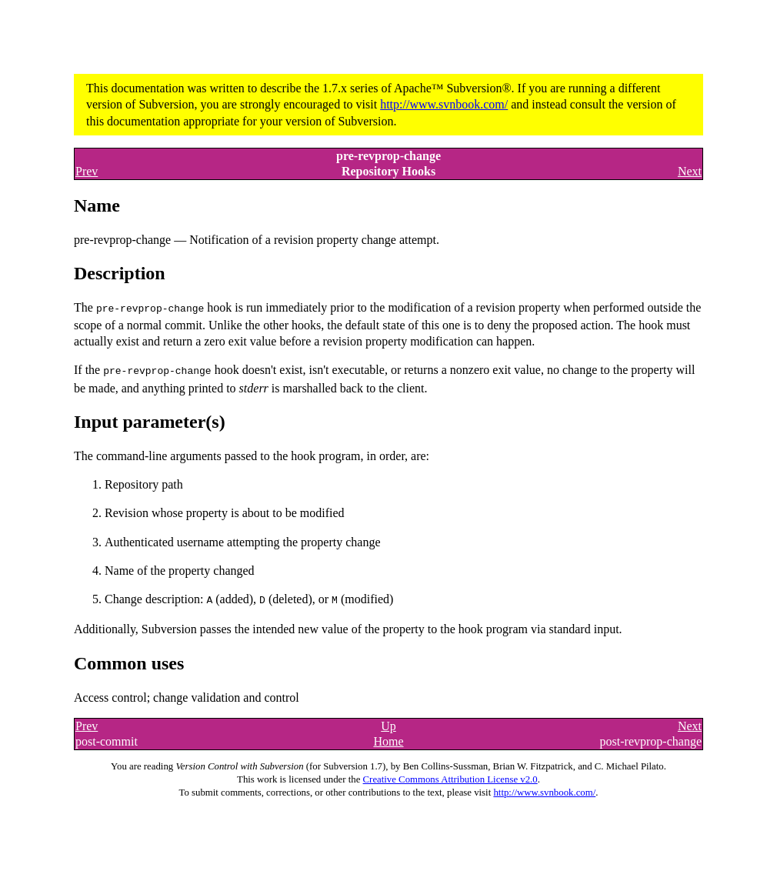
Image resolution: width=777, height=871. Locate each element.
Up (388, 723)
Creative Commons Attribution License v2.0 (450, 777)
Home (388, 739)
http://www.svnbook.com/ (444, 104)
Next (690, 171)
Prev (86, 171)
